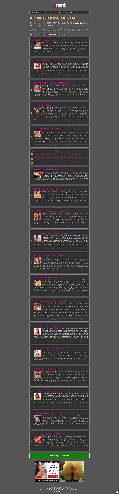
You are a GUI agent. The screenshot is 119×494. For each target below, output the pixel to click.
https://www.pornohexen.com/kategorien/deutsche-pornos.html (54, 159)
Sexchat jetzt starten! (59, 455)
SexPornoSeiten (47, 12)
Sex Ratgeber (75, 12)
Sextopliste (35, 12)
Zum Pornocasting (62, 12)
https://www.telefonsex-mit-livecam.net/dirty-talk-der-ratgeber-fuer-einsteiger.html (60, 163)
